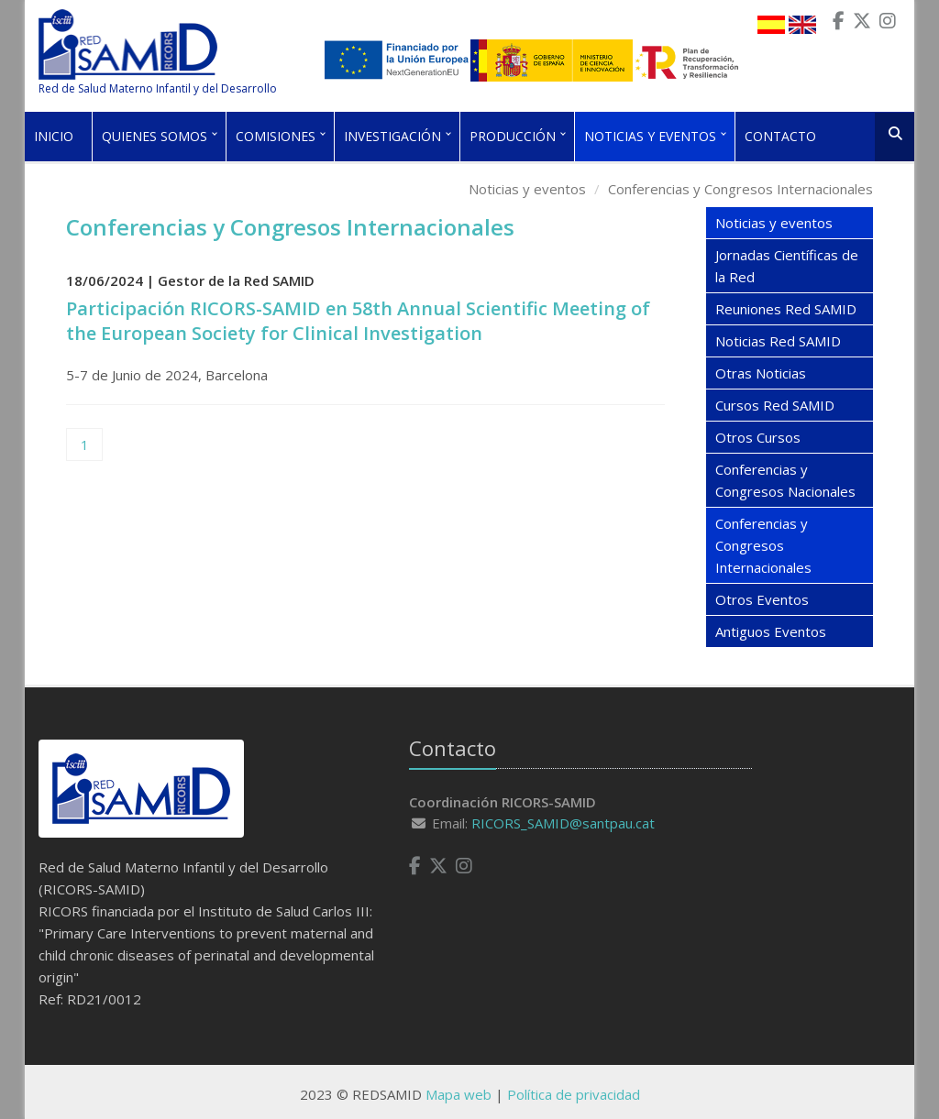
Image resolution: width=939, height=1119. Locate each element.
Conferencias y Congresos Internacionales (740, 189)
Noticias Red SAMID (778, 341)
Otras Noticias (760, 373)
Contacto (780, 136)
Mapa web (458, 1094)
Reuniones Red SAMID (785, 309)
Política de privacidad (573, 1094)
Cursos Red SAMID (774, 405)
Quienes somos (154, 136)
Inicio (53, 136)
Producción (513, 136)
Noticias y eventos (650, 136)
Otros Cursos (758, 437)
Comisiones (275, 136)
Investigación (392, 136)
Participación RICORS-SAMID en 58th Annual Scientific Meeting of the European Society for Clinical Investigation (358, 321)
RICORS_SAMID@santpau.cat (563, 823)
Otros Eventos (762, 599)
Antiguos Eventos (770, 631)
